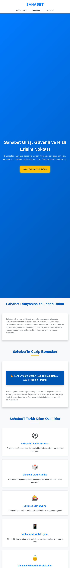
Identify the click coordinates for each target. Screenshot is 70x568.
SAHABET (35, 4)
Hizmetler (50, 10)
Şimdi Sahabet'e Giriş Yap (35, 169)
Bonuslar (36, 10)
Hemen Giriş (21, 10)
